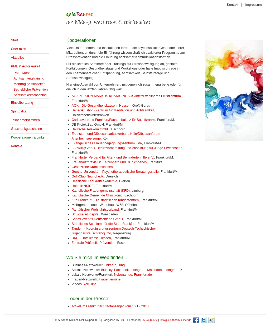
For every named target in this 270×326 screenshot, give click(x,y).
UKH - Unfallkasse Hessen (91, 238)
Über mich (18, 49)
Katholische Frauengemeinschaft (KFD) (101, 190)
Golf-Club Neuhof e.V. (88, 176)
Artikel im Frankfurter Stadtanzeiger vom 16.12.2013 (110, 306)
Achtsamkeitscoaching (30, 95)
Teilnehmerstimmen (25, 120)
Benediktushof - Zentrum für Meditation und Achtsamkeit (113, 110)
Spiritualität (19, 111)
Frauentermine (109, 279)
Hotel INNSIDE (83, 186)
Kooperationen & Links (28, 137)
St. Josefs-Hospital (85, 214)
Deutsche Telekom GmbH (90, 129)
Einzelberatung (22, 103)
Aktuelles (18, 58)
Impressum (253, 5)
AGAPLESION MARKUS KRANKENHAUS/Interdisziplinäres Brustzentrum (126, 96)
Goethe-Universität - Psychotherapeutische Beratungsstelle (115, 172)
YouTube (90, 284)
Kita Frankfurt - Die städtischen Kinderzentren (105, 200)
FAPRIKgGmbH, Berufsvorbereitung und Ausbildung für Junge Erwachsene (127, 148)
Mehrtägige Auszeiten (30, 84)
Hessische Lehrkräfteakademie (94, 181)
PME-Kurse (22, 73)
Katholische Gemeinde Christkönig (97, 195)
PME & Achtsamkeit (25, 66)
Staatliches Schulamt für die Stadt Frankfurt (104, 224)
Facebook (121, 270)
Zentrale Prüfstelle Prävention (93, 243)
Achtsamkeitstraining (29, 78)
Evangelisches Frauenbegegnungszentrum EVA (107, 143)
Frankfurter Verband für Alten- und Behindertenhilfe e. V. (113, 157)
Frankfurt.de (143, 274)
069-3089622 (149, 320)
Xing (121, 265)
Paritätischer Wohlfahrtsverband (95, 209)
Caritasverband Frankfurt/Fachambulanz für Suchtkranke (113, 120)
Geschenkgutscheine (26, 129)
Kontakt (232, 5)
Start (14, 40)
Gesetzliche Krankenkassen (92, 167)
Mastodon (154, 270)
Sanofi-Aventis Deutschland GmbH (97, 219)
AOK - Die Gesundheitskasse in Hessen (101, 105)
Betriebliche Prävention (31, 89)
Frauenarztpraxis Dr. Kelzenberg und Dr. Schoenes (109, 162)
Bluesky (106, 270)
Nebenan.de (123, 274)
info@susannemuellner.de (175, 320)
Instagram (138, 270)
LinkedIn (110, 265)
